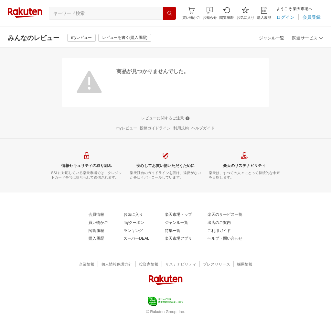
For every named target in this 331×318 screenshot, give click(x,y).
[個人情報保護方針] (116, 264)
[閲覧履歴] (226, 13)
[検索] (169, 13)
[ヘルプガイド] (203, 128)
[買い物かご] (98, 222)
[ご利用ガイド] (219, 231)
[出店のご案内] (219, 222)
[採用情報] (244, 264)
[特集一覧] (172, 231)
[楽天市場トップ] (178, 214)
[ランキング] (133, 231)
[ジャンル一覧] (271, 38)
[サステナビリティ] (180, 264)
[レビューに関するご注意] (165, 118)
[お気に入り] (245, 13)
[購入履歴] (264, 13)
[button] (210, 13)
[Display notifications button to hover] (191, 13)
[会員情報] (96, 214)
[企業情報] (86, 264)
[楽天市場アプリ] (178, 238)
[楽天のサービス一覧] (225, 214)
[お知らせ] (210, 13)
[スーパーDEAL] (136, 238)
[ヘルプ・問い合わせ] (225, 238)
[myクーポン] (133, 222)
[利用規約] (181, 128)
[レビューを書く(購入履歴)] (124, 38)
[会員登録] (312, 17)
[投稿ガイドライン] (155, 128)
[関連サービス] (307, 38)
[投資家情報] (148, 264)
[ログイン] (285, 17)
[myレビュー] (81, 38)
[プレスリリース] (216, 264)
